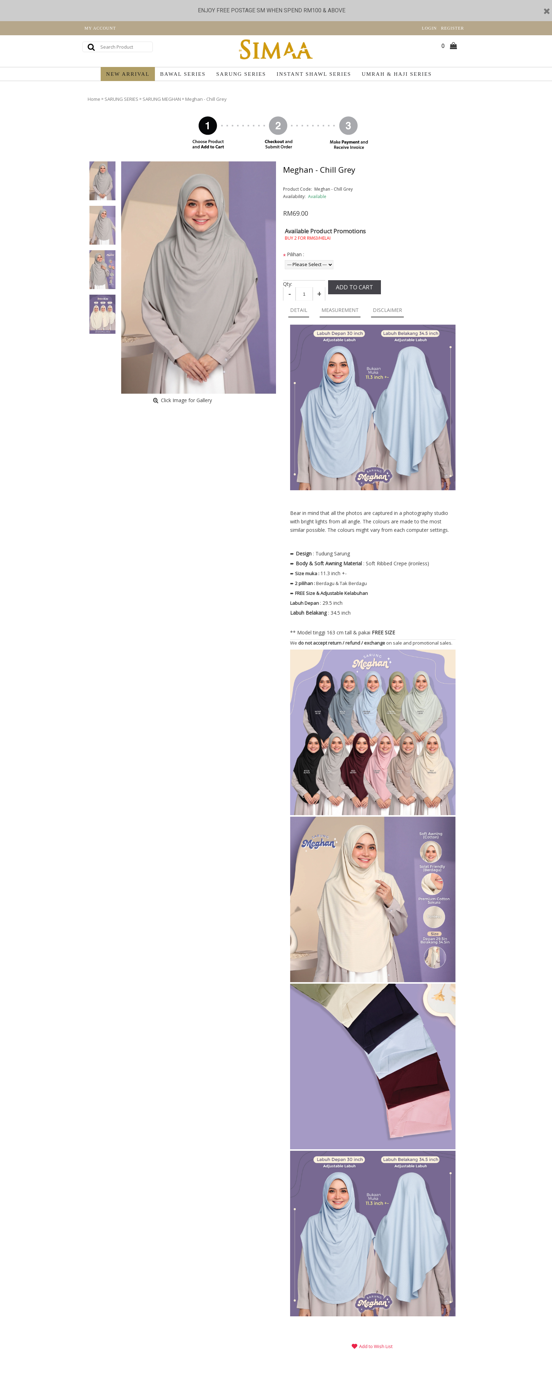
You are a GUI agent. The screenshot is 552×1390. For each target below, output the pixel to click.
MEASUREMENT (340, 310)
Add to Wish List (376, 1346)
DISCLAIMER (387, 310)
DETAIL (298, 310)
